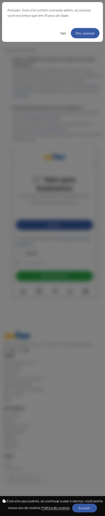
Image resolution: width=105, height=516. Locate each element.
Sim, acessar (85, 33)
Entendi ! (84, 508)
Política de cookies (55, 507)
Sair (63, 33)
